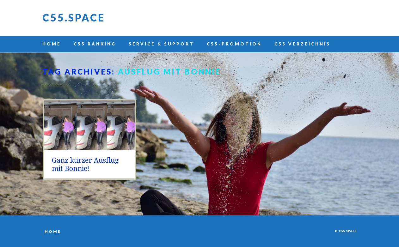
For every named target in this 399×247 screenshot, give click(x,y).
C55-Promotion (234, 43)
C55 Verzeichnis (302, 43)
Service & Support (161, 43)
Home (51, 43)
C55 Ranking (95, 43)
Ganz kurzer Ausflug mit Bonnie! (85, 164)
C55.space (73, 17)
